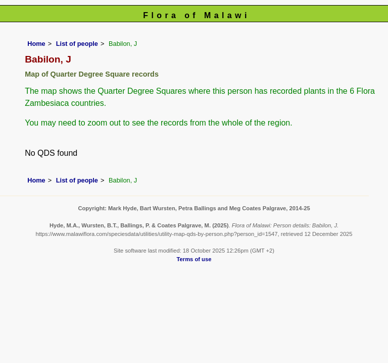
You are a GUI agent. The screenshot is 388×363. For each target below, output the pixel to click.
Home (36, 43)
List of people (77, 43)
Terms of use (194, 259)
